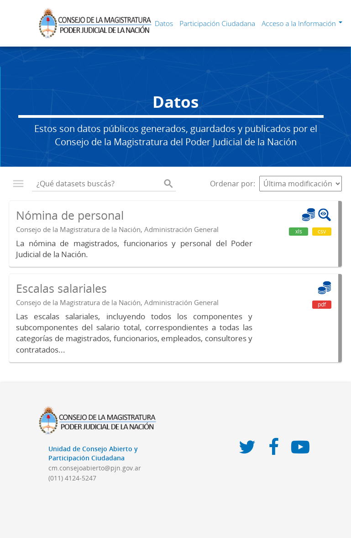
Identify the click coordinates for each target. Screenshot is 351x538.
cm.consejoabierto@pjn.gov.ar (94, 468)
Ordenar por (231, 184)
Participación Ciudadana (217, 23)
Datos (164, 23)
